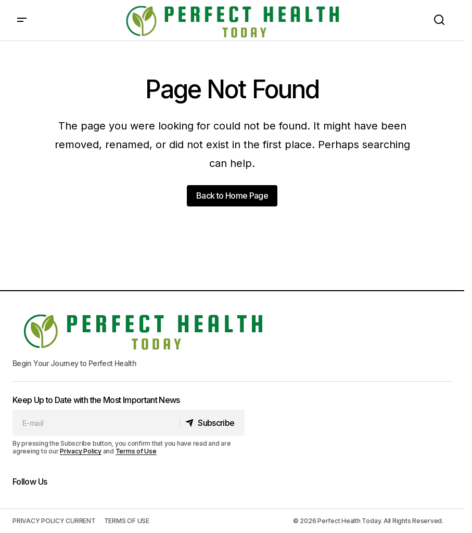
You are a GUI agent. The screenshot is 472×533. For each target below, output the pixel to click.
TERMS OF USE (126, 521)
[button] (21, 20)
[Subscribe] (211, 422)
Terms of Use (136, 451)
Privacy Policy (80, 451)
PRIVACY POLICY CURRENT (54, 521)
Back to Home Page (232, 195)
